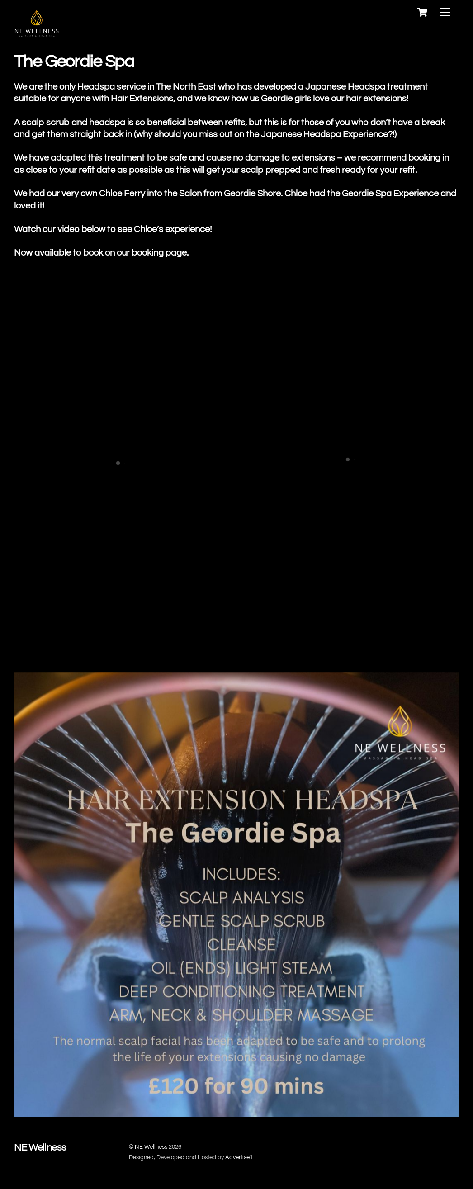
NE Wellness (151, 1147)
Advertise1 (239, 1157)
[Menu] (445, 12)
